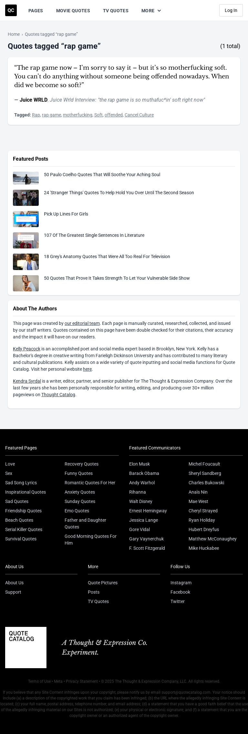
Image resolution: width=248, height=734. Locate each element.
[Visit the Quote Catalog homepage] (11, 10)
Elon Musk (139, 464)
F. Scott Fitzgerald (147, 548)
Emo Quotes (77, 510)
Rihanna (137, 492)
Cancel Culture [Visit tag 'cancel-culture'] (139, 114)
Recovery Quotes (81, 464)
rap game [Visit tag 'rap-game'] (51, 114)
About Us (14, 582)
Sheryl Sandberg (205, 473)
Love (10, 464)
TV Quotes (116, 10)
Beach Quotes (19, 520)
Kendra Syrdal (27, 381)
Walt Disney (140, 501)
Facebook (180, 592)
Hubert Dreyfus (204, 529)
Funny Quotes (79, 473)
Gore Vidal (139, 529)
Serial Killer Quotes (23, 529)
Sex (8, 473)
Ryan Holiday (202, 520)
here (87, 369)
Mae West (198, 501)
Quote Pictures (103, 582)
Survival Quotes (20, 538)
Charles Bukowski (206, 482)
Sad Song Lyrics (21, 482)
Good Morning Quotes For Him (91, 540)
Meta (58, 681)
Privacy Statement (82, 681)
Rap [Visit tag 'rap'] (36, 114)
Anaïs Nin (198, 492)
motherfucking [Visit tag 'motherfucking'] (77, 114)
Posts (93, 592)
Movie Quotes (73, 10)
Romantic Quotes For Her (90, 482)
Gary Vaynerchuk (146, 538)
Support (13, 592)
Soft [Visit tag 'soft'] (98, 114)
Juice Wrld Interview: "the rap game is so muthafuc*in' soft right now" (127, 100)
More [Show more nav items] (151, 10)
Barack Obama (144, 473)
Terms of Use (39, 681)
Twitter (177, 601)
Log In (231, 10)
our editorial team (82, 323)
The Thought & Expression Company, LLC (150, 681)
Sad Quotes (16, 501)
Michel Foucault (204, 464)
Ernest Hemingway (148, 510)
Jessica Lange (143, 520)
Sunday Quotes (80, 501)
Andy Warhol (142, 482)
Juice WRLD (33, 100)
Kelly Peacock (26, 348)
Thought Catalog (58, 394)
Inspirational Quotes (25, 492)
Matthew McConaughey (213, 538)
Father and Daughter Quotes (85, 523)
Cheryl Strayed (203, 510)
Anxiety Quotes (80, 492)
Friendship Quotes (23, 510)
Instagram (180, 582)
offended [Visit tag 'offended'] (114, 114)
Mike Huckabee (204, 548)
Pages (35, 10)
